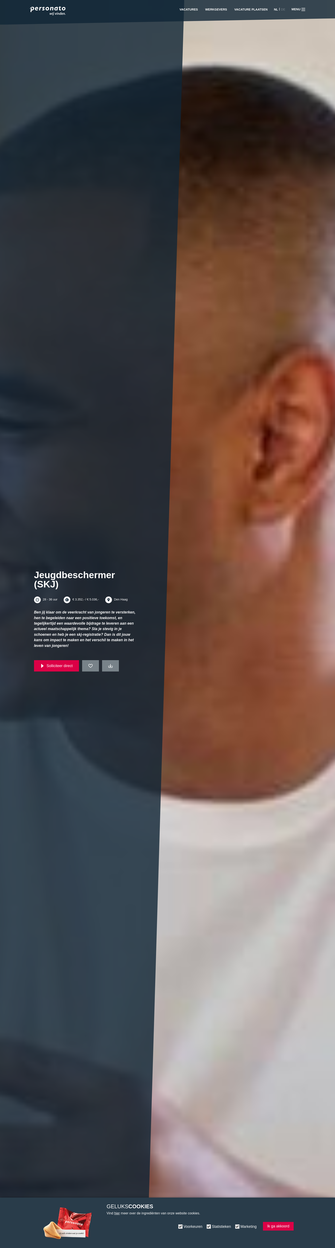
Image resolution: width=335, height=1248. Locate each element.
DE (283, 9)
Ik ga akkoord (278, 1226)
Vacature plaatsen (251, 9)
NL (276, 9)
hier (117, 1213)
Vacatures (189, 9)
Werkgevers (216, 9)
